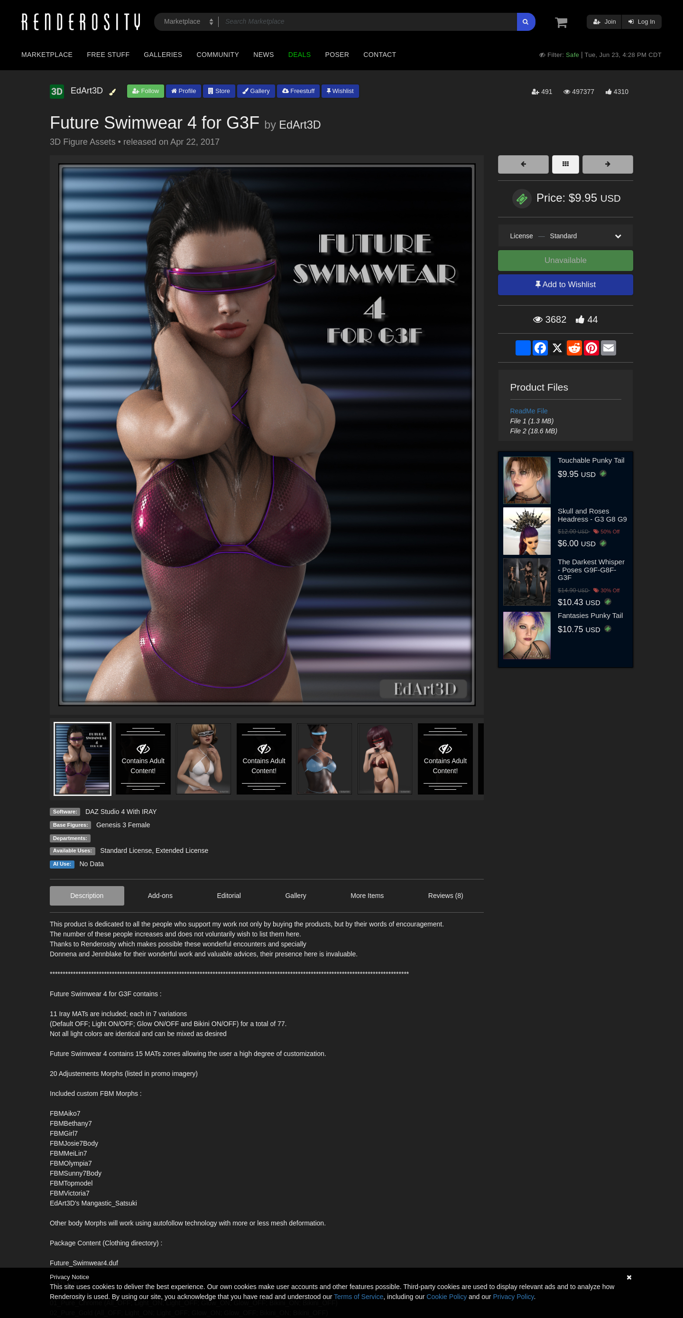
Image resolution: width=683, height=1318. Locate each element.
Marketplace (47, 54)
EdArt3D (300, 125)
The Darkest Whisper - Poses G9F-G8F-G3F (591, 569)
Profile (183, 90)
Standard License (126, 850)
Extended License (182, 850)
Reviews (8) (445, 895)
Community (218, 54)
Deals (299, 54)
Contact (379, 54)
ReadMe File (529, 411)
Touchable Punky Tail (591, 460)
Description (86, 895)
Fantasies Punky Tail (590, 615)
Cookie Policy (446, 1296)
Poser (337, 54)
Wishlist (340, 90)
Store (219, 90)
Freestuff (298, 90)
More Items (367, 895)
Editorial (229, 895)
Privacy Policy (513, 1296)
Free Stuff (108, 54)
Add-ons (160, 895)
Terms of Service (358, 1296)
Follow (145, 90)
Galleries (163, 54)
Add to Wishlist (565, 284)
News (263, 54)
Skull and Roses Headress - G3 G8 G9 (592, 515)
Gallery (256, 90)
